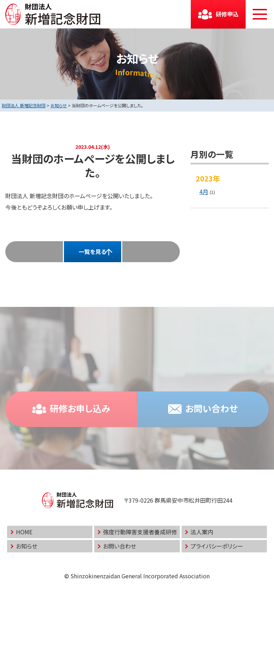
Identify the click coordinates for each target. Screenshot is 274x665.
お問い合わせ (119, 546)
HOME (24, 532)
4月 (203, 191)
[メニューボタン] (260, 14)
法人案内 (201, 532)
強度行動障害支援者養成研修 (140, 532)
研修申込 (227, 14)
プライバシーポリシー (216, 546)
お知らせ (26, 546)
